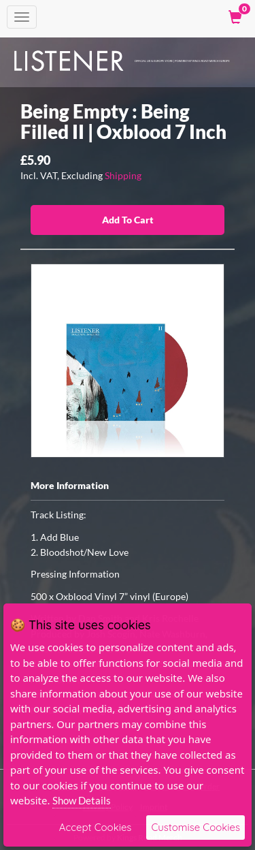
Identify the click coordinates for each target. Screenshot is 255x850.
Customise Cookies (195, 827)
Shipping (123, 175)
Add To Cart (128, 219)
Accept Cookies (95, 827)
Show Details (81, 800)
